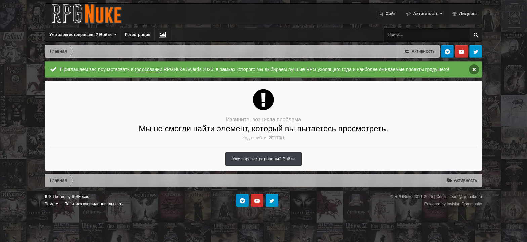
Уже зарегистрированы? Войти (83, 34)
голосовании (148, 69)
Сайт (390, 13)
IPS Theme (55, 196)
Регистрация (137, 34)
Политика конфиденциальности (94, 204)
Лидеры (467, 13)
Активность (427, 13)
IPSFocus (80, 196)
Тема (51, 204)
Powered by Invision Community (453, 204)
